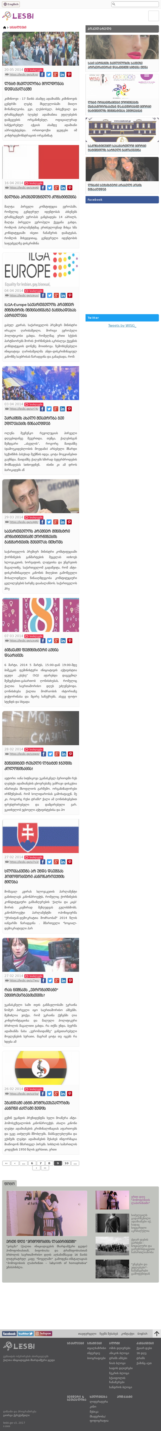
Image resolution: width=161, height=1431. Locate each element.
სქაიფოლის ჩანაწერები (117, 1380)
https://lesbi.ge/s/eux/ (24, 295)
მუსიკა (94, 1411)
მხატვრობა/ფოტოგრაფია (99, 1418)
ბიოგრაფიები (96, 1358)
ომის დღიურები (119, 1348)
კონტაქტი (127, 1333)
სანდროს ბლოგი (120, 1387)
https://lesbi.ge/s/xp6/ (24, 640)
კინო (93, 1406)
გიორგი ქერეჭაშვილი (16, 1415)
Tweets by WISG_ (122, 326)
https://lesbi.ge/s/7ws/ (24, 980)
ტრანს (140, 1358)
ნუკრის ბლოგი (119, 1373)
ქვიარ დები (144, 1348)
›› (45, 1168)
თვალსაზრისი (96, 1348)
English (13, 4)
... (23, 1163)
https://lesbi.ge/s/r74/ (24, 408)
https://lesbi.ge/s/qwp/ (24, 753)
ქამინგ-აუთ (144, 1363)
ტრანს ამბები (118, 1358)
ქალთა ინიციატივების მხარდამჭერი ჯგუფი (29, 1360)
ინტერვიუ (93, 1353)
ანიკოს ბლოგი (119, 1353)
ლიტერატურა (99, 1401)
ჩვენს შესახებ (109, 1333)
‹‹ (6, 1163)
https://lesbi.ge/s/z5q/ (24, 1093)
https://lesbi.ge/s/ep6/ (24, 187)
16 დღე (141, 1353)
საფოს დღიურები (121, 1368)
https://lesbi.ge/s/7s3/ (24, 861)
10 (66, 1163)
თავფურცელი (87, 1333)
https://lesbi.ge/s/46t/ (24, 522)
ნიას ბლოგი (117, 1363)
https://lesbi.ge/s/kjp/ (24, 74)
